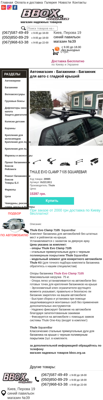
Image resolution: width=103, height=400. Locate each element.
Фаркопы (10, 189)
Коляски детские (15, 121)
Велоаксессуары (15, 94)
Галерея (50, 2)
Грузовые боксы (15, 101)
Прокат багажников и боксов (17, 164)
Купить (52, 201)
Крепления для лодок (18, 142)
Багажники (11, 87)
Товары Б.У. (12, 182)
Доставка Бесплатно (68, 61)
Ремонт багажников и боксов (17, 178)
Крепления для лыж (17, 148)
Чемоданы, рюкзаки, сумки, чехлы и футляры (20, 205)
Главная (7, 2)
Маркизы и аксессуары (19, 155)
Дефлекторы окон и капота (17, 110)
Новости (64, 2)
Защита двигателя (16, 114)
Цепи (8, 196)
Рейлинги (10, 169)
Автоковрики (13, 80)
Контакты (79, 2)
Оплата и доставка (29, 2)
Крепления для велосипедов (14, 137)
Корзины (10, 128)
